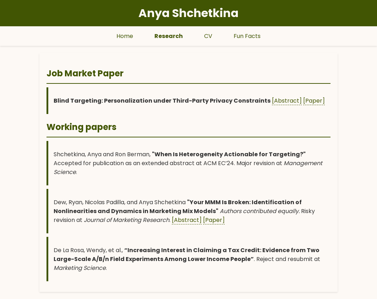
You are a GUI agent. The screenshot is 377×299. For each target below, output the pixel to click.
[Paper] (314, 101)
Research (168, 36)
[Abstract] (287, 101)
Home (124, 36)
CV (208, 36)
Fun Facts (247, 36)
